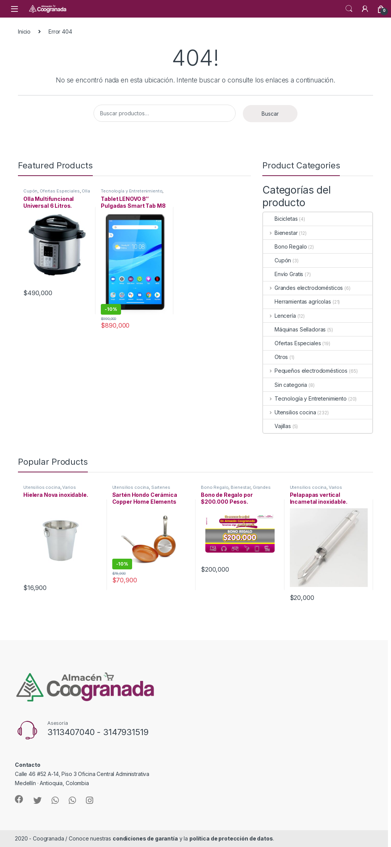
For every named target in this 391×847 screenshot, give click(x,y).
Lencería (279, 315)
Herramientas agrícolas (297, 301)
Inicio (24, 31)
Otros (275, 357)
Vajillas (277, 426)
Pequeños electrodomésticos (305, 370)
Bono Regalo (285, 246)
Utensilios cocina (289, 412)
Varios (69, 487)
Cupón (30, 191)
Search (349, 9)
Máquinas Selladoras (294, 329)
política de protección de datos (231, 838)
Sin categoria (285, 384)
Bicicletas (280, 218)
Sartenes (160, 487)
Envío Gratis (283, 274)
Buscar (270, 113)
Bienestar (280, 233)
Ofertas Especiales (59, 191)
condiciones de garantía (145, 838)
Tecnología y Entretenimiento (131, 191)
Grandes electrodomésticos (303, 287)
